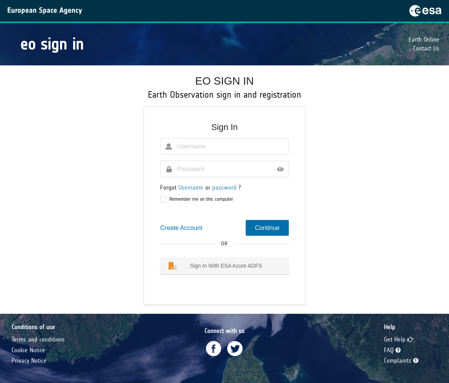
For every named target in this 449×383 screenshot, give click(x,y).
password (225, 187)
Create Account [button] (181, 228)
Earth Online (424, 39)
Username (191, 187)
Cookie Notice (28, 350)
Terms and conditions (38, 339)
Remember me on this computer (201, 199)
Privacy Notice (29, 360)
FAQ (392, 350)
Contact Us (426, 48)
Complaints (401, 360)
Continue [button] (267, 228)
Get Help (399, 339)
